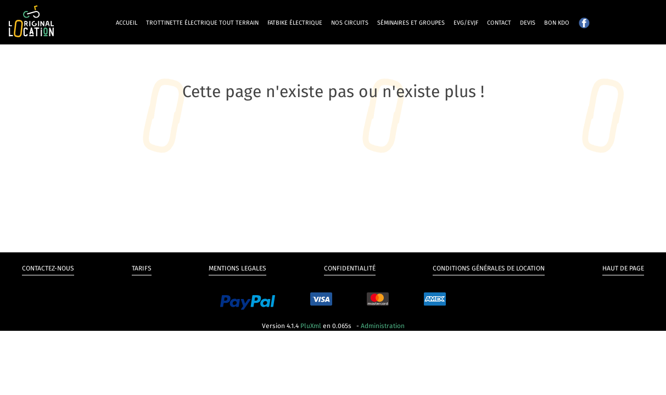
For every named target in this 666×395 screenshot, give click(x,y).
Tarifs (142, 268)
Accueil (126, 22)
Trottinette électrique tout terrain (202, 22)
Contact (499, 22)
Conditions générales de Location (489, 268)
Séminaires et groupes (411, 22)
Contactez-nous (48, 268)
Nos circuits (349, 22)
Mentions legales (237, 268)
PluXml (310, 326)
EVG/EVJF (466, 22)
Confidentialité (350, 268)
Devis (527, 22)
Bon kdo (556, 22)
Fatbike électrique (294, 22)
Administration (383, 326)
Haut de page (623, 268)
